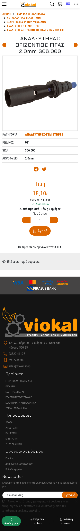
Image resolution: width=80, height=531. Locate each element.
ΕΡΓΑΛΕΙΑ (10, 386)
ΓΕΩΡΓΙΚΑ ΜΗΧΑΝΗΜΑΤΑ (18, 381)
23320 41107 (17, 354)
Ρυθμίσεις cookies (37, 521)
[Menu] (4, 4)
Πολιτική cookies (66, 521)
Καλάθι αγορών (13, 469)
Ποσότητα (40, 213)
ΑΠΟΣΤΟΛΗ (11, 427)
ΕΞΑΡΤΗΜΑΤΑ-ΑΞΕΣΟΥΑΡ (18, 397)
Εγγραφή (69, 495)
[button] (52, 4)
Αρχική (6, 13)
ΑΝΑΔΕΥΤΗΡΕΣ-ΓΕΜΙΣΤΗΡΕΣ (23, 26)
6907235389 (16, 360)
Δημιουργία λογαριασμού (19, 463)
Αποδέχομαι (11, 521)
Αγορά (42, 231)
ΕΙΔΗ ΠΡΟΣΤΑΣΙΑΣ (14, 391)
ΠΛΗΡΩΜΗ (11, 433)
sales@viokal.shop (20, 366)
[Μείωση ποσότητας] (26, 220)
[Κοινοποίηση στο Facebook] (36, 170)
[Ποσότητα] (40, 220)
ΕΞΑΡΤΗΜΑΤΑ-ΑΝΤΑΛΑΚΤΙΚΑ (20, 402)
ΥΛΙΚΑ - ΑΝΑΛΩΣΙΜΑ (16, 408)
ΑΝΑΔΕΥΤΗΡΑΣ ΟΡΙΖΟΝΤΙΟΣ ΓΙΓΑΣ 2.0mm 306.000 (35, 30)
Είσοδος (9, 458)
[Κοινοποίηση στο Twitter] (44, 170)
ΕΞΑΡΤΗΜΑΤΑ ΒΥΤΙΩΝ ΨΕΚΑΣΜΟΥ (26, 22)
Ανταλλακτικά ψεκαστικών (24, 17)
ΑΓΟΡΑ (9, 422)
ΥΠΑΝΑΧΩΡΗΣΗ (13, 443)
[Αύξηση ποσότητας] (54, 220)
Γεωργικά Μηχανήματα (30, 13)
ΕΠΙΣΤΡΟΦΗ (11, 438)
